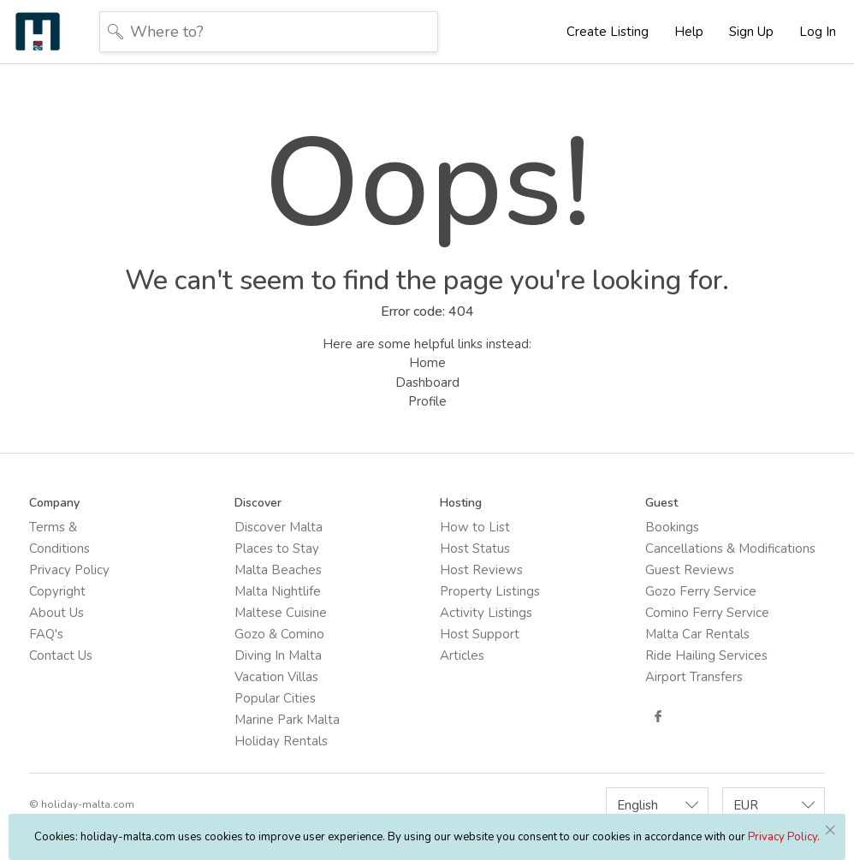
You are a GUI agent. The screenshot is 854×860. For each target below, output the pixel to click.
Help (688, 31)
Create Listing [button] (607, 31)
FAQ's (46, 634)
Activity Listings (486, 612)
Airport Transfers (694, 676)
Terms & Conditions (59, 538)
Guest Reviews (689, 569)
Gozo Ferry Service (700, 591)
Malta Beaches (278, 569)
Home (427, 362)
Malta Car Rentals (697, 634)
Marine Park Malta (287, 719)
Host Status (475, 548)
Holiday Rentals (281, 741)
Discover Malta (278, 527)
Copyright (57, 591)
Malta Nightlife (277, 591)
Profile (427, 401)
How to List (475, 527)
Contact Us (60, 655)
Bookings (672, 527)
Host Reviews (481, 569)
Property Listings (490, 591)
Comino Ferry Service (707, 612)
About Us (56, 612)
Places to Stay (276, 548)
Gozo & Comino (279, 634)
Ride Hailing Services (706, 655)
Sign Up (751, 31)
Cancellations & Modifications (730, 548)
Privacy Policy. (784, 837)
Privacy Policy (69, 569)
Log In (817, 31)
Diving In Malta (278, 655)
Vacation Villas (276, 676)
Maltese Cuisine (280, 612)
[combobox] (657, 804)
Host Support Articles (479, 645)
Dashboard (427, 382)
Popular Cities (275, 698)
